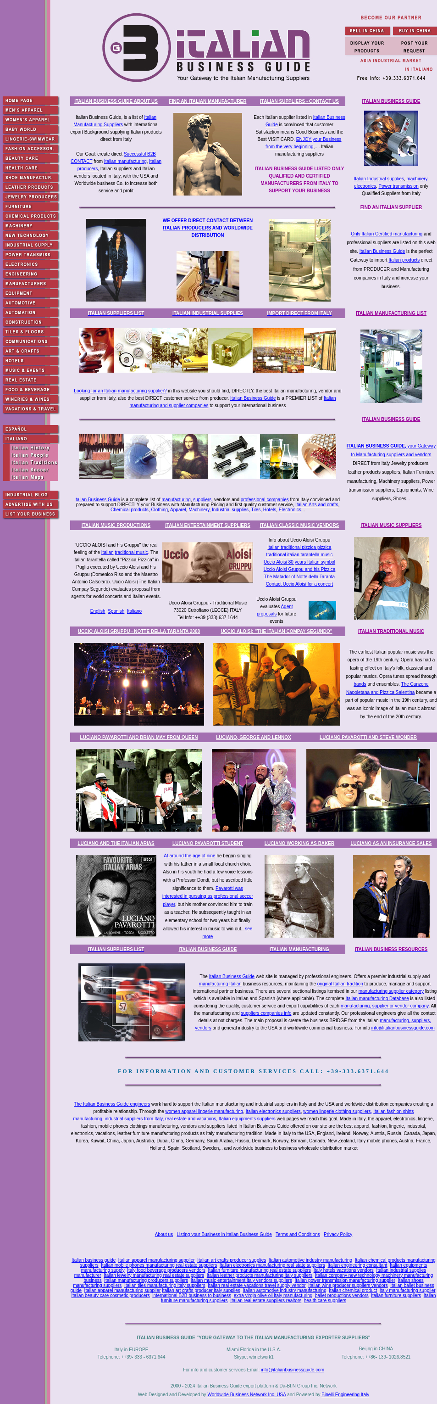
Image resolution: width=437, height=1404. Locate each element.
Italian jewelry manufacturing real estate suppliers (154, 1275)
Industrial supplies (230, 509)
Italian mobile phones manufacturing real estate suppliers (159, 1265)
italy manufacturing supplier (408, 1290)
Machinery (198, 509)
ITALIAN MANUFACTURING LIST (391, 313)
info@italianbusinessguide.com (403, 1027)
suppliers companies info (266, 1013)
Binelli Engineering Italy (345, 1394)
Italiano (134, 611)
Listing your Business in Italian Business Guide (224, 1234)
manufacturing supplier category (391, 991)
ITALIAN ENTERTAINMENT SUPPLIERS (207, 525)
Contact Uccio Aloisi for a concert (299, 584)
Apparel (178, 509)
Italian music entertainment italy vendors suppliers (241, 1280)
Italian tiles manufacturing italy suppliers (164, 1285)
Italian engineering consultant (357, 1265)
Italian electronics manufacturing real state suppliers (272, 1265)
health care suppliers (325, 1300)
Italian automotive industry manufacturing (310, 1260)
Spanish (116, 611)
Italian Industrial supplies (379, 178)
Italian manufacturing (125, 161)
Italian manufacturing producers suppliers (146, 1280)
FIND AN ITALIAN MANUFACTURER (208, 101)
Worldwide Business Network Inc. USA (246, 1394)
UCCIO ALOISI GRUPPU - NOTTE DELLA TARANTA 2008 (139, 631)
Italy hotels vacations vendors (344, 1270)
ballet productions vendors (342, 1295)
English (97, 611)
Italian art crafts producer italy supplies (201, 1290)
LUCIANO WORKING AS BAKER (299, 843)
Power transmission (398, 186)
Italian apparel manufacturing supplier (156, 1260)
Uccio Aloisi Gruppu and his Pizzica (300, 569)
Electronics (290, 509)
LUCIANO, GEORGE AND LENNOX (253, 737)
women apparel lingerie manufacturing (204, 1111)
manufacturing (175, 499)
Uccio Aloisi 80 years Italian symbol (299, 562)
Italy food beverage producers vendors (166, 1270)
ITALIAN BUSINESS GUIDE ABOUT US (116, 101)
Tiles (256, 509)
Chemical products (130, 509)
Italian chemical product (353, 1290)
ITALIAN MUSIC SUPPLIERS (390, 525)
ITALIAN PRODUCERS (187, 227)
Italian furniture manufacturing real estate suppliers (259, 1270)
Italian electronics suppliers (273, 1111)
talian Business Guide (98, 499)
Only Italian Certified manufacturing (386, 233)
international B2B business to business (191, 1295)
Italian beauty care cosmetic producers (111, 1295)
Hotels (269, 509)
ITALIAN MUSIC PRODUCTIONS (116, 525)
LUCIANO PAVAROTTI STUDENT (207, 843)
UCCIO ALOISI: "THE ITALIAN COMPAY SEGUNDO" (276, 631)
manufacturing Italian (220, 983)
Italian (107, 552)
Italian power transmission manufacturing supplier (344, 1280)
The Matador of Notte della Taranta (299, 576)
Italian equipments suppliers (247, 1118)
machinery (416, 178)
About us (164, 1234)
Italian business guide (94, 1260)
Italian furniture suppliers (396, 1295)
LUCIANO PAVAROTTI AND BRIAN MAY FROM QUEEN (139, 737)
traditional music (131, 552)
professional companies (265, 499)
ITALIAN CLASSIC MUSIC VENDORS (299, 525)
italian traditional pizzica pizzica (300, 547)
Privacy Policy (338, 1234)
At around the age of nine (189, 855)
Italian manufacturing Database (377, 998)
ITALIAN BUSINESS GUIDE (391, 101)
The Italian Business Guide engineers (112, 1104)
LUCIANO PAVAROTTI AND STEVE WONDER (368, 737)
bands (360, 684)
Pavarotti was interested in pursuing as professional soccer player (207, 896)
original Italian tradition (340, 983)
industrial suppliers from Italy (134, 1118)
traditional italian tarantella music (299, 554)
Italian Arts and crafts (316, 504)
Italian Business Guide (382, 251)
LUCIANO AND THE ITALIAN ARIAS (115, 843)
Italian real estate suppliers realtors (265, 1300)
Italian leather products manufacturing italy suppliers (260, 1275)
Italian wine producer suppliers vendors (347, 1285)
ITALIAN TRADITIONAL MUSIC (391, 631)
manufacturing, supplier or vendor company (385, 1005)
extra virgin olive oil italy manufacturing (273, 1295)
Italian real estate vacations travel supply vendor (256, 1285)
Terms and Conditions (298, 1234)
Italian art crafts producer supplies (231, 1260)
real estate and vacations (190, 1118)
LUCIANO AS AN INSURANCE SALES (390, 843)
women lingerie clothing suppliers (337, 1111)
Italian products (404, 260)
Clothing (159, 509)
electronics (365, 186)
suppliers (202, 499)
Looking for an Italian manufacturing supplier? (120, 390)
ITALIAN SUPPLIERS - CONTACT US (299, 101)
